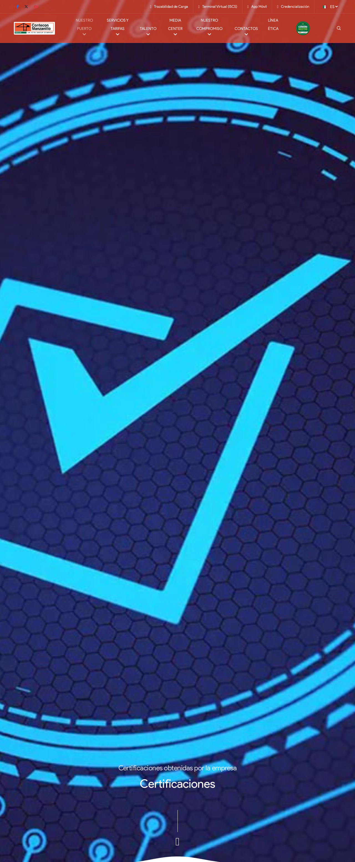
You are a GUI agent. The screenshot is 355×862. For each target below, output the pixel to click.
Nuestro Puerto (84, 28)
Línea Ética (273, 24)
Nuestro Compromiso (209, 28)
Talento (148, 32)
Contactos (246, 32)
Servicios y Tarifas (117, 28)
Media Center (175, 28)
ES (330, 6)
